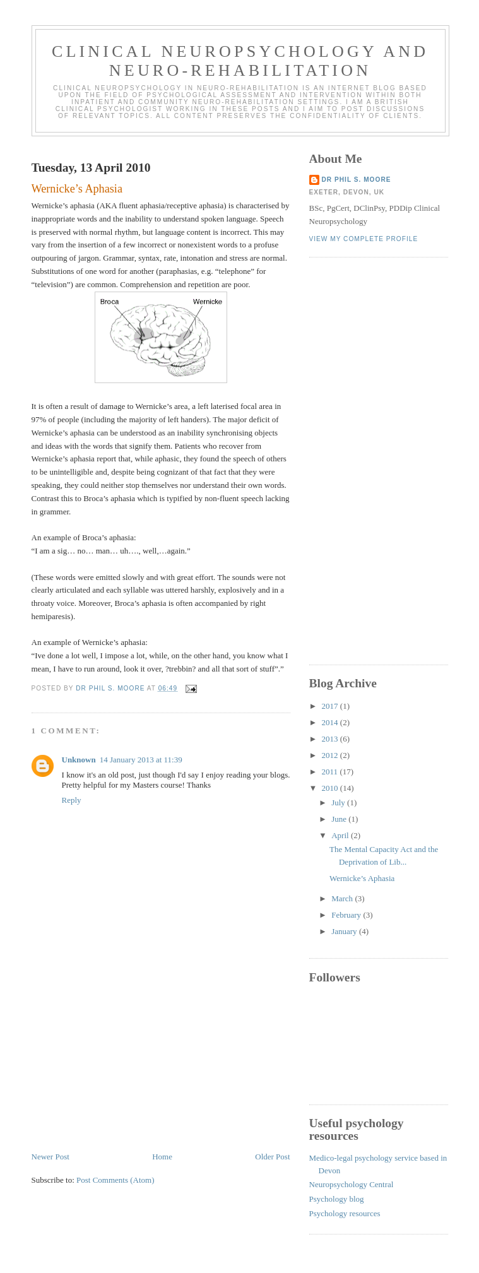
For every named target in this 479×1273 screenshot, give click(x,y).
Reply (71, 800)
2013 (331, 738)
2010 (331, 788)
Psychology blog (336, 1199)
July (339, 802)
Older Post (272, 1156)
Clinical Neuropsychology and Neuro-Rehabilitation (240, 61)
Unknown (79, 759)
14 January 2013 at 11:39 (141, 759)
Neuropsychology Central (351, 1184)
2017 (331, 706)
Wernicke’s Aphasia (361, 878)
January (345, 931)
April (341, 835)
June (339, 819)
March (343, 898)
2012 (331, 755)
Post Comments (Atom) (115, 1180)
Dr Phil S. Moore (356, 179)
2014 (331, 722)
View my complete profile (363, 238)
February (347, 915)
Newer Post (50, 1156)
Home (162, 1156)
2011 (331, 771)
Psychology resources (345, 1213)
